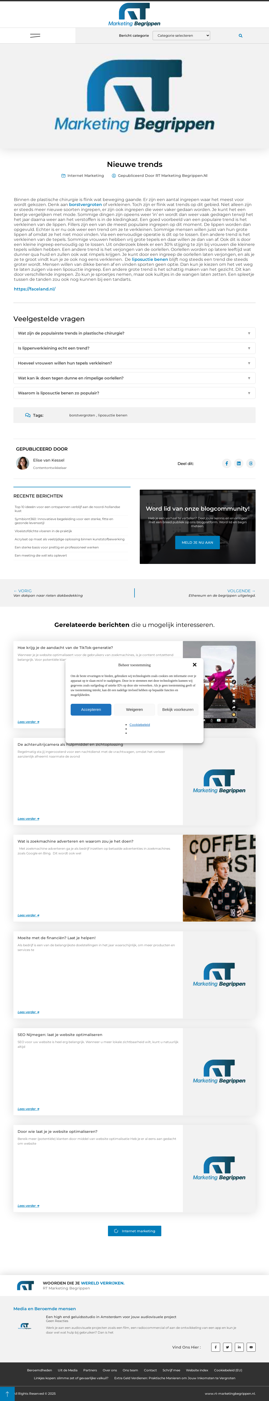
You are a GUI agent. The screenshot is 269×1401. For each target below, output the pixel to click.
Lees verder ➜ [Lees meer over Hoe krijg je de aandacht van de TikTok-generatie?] (28, 722)
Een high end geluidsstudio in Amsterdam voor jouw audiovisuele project (111, 1317)
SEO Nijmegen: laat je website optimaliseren (60, 1034)
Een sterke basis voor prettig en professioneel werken (57, 547)
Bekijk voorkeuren (178, 709)
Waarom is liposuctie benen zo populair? (134, 392)
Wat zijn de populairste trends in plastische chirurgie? (134, 333)
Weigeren (134, 709)
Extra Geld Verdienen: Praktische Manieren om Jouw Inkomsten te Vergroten (174, 1378)
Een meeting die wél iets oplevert (41, 555)
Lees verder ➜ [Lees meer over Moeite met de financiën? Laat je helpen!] (28, 1012)
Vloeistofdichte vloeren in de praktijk (43, 531)
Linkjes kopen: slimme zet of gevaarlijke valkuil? (71, 1378)
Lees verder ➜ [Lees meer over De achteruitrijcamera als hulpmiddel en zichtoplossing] (28, 819)
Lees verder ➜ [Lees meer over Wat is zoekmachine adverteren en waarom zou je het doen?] (28, 915)
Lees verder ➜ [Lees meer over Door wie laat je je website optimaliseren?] (28, 1206)
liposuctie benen (150, 259)
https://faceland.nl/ (34, 289)
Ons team (130, 1370)
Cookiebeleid (140, 725)
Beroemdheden (39, 1370)
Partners (90, 1370)
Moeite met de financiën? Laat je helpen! (57, 937)
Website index (197, 1370)
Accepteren (91, 709)
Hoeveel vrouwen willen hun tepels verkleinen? (134, 363)
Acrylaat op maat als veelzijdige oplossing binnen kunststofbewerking (70, 539)
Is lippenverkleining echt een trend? (134, 348)
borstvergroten (85, 204)
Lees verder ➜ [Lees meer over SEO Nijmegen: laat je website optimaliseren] (28, 1109)
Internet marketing (86, 175)
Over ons (110, 1370)
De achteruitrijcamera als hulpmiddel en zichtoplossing (70, 744)
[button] (195, 665)
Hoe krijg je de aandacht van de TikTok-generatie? (65, 647)
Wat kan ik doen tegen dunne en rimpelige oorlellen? (134, 378)
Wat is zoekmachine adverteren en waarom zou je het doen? (75, 841)
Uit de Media (67, 1370)
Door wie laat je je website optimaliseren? (57, 1131)
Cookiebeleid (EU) (228, 1370)
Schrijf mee (171, 1370)
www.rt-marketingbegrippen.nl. (230, 1393)
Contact (150, 1370)
